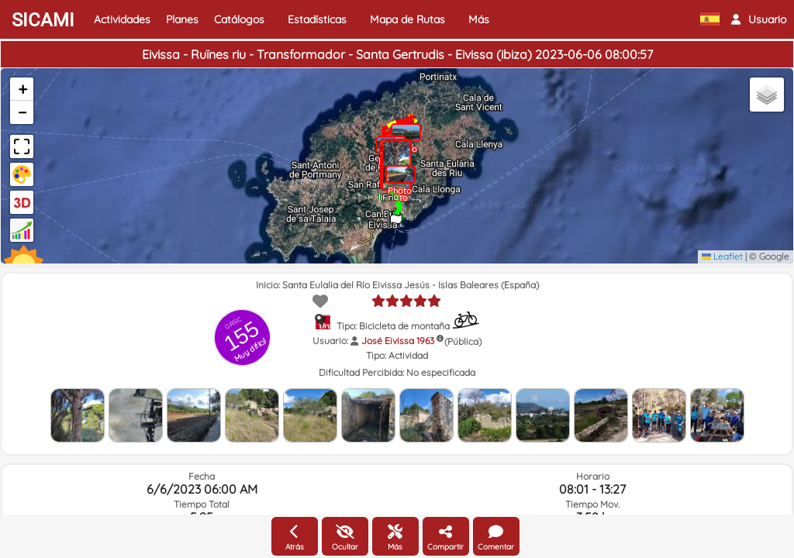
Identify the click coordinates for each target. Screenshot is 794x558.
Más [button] (478, 19)
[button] (758, 19)
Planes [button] (182, 19)
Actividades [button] (122, 19)
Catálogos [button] (239, 19)
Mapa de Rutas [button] (407, 19)
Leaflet (722, 256)
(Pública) (463, 341)
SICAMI (43, 20)
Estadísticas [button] (317, 19)
